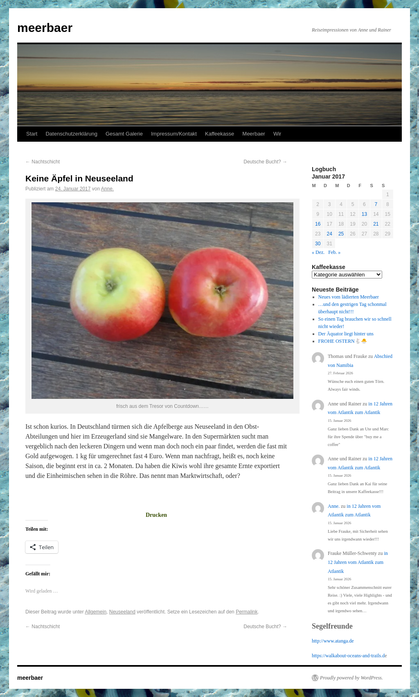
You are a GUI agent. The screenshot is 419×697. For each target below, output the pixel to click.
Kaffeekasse (219, 134)
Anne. (107, 189)
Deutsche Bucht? (265, 162)
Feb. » (334, 252)
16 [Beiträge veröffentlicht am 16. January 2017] (317, 224)
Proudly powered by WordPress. (351, 678)
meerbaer (44, 27)
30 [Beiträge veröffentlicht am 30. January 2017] (317, 244)
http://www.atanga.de (333, 641)
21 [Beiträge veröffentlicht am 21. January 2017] (375, 224)
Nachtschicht (42, 162)
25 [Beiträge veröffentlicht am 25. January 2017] (341, 234)
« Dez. (318, 252)
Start (31, 134)
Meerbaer (253, 134)
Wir (277, 134)
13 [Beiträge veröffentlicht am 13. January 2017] (364, 214)
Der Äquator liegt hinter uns (346, 334)
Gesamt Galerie (124, 134)
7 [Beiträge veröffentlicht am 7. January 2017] (375, 204)
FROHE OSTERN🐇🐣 (342, 341)
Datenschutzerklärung (71, 134)
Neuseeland (122, 612)
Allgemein (95, 612)
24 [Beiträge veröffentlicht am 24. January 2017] (329, 234)
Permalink (246, 612)
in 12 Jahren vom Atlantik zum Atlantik (358, 562)
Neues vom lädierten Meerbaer (348, 297)
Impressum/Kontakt (174, 134)
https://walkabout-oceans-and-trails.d (348, 656)
